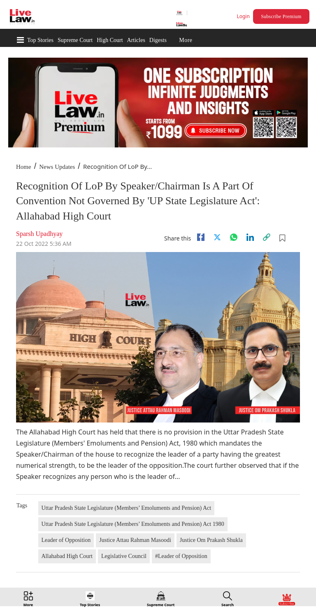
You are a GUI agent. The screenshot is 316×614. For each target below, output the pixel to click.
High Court (110, 40)
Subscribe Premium (281, 16)
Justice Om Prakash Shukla (211, 540)
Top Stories (40, 40)
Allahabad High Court (67, 556)
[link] (266, 237)
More (185, 40)
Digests (158, 40)
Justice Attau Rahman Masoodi (135, 540)
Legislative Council (123, 556)
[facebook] (200, 237)
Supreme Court (75, 40)
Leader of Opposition (66, 540)
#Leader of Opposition (181, 556)
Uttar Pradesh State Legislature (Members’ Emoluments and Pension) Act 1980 (133, 524)
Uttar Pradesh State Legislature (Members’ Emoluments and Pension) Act (126, 508)
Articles (136, 40)
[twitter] (217, 237)
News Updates (57, 166)
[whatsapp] (233, 237)
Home (23, 166)
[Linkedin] (250, 237)
